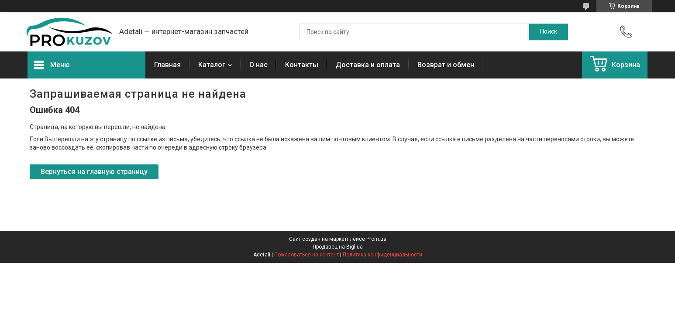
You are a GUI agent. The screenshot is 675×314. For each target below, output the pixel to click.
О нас (258, 65)
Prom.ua (376, 239)
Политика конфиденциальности (382, 255)
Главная (167, 65)
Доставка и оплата (368, 65)
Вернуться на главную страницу (94, 171)
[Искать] (548, 32)
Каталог (211, 65)
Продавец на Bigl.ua (338, 247)
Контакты (301, 65)
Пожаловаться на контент (306, 255)
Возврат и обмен (445, 65)
